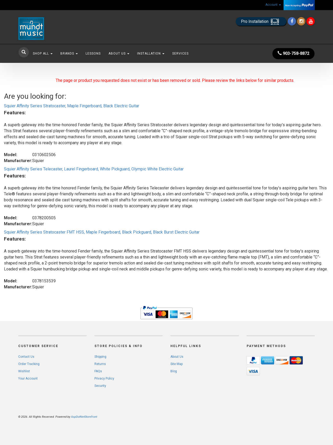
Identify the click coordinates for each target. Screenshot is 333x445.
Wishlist (24, 371)
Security (100, 386)
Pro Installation (261, 22)
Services (180, 53)
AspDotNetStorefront (84, 417)
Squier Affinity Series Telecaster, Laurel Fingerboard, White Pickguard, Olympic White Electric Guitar (94, 169)
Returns (100, 364)
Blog (173, 371)
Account (273, 4)
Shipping (100, 356)
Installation (150, 53)
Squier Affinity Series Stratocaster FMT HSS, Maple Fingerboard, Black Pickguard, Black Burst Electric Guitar (102, 232)
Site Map (176, 364)
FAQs (98, 371)
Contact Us (26, 356)
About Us (118, 53)
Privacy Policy (104, 378)
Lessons (93, 53)
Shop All (43, 53)
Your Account (28, 378)
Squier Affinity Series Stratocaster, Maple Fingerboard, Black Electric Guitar (71, 105)
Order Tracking (29, 364)
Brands (69, 53)
